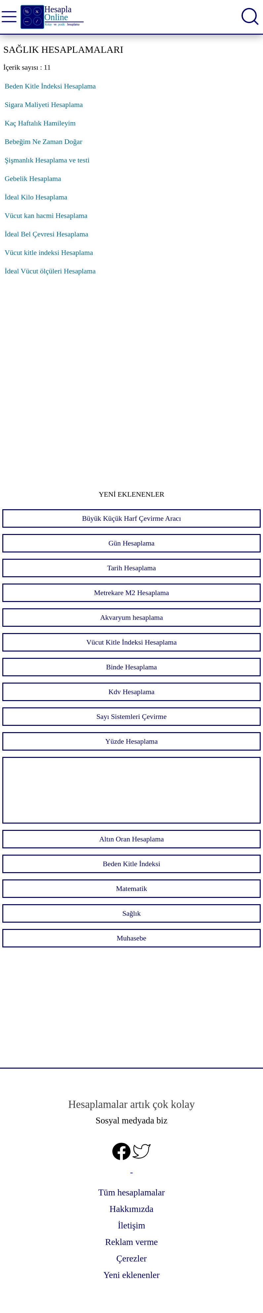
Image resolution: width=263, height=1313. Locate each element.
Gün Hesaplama (131, 543)
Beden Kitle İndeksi (131, 864)
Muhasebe (131, 938)
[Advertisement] (131, 337)
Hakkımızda (132, 1209)
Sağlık (131, 913)
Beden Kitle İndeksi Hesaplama (50, 86)
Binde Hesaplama (131, 667)
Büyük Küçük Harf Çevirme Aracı (131, 518)
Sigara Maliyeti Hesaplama (44, 105)
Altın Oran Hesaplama (131, 839)
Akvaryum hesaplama (131, 617)
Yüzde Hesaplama (131, 741)
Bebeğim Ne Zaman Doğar (43, 142)
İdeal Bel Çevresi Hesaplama (46, 234)
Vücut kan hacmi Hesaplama (46, 216)
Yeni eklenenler (131, 1275)
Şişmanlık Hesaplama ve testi (47, 160)
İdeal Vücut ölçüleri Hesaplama (50, 271)
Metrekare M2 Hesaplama (131, 593)
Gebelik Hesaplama (33, 179)
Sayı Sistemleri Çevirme (131, 717)
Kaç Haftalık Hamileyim (40, 123)
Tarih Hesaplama (131, 568)
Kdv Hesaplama (131, 692)
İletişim (131, 1225)
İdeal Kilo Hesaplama (36, 197)
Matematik (131, 889)
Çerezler (131, 1258)
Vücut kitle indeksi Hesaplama (49, 253)
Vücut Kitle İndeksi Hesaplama (131, 642)
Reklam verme (131, 1242)
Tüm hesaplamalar (131, 1192)
